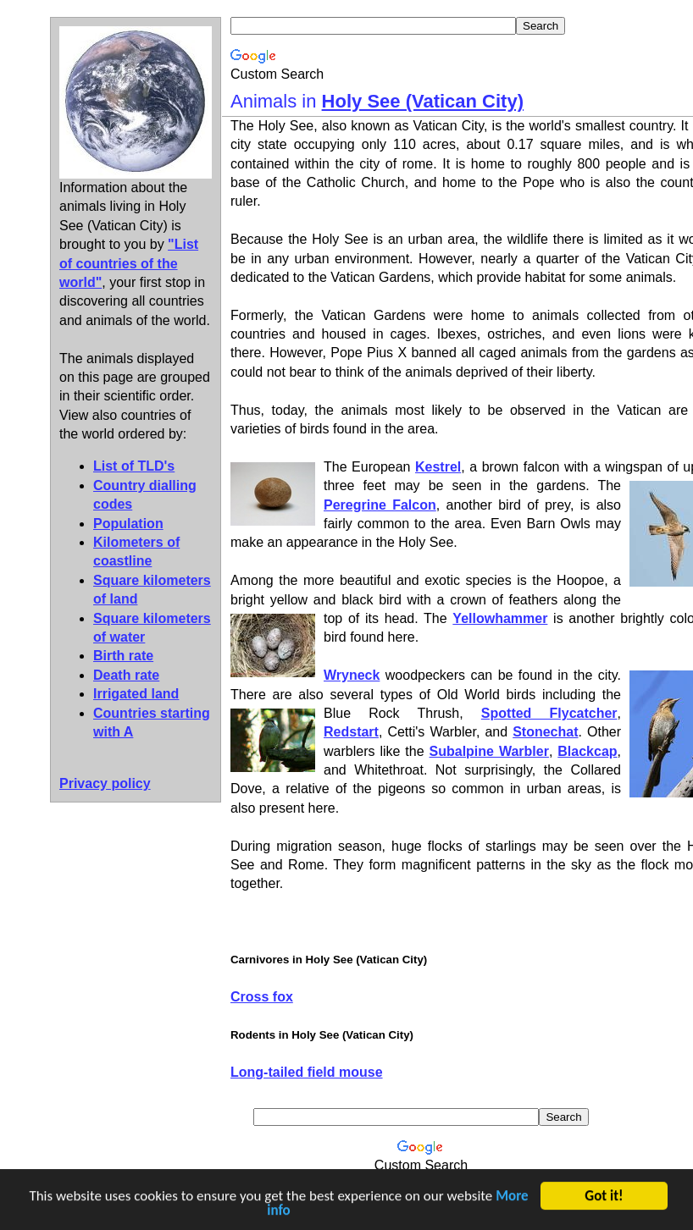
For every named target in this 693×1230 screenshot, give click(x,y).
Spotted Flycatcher (549, 713)
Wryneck (352, 675)
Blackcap (587, 751)
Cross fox (261, 997)
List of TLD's (134, 466)
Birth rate (123, 655)
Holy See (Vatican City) (423, 101)
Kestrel (438, 467)
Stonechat (545, 732)
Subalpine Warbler (489, 751)
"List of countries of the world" (128, 263)
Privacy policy (105, 783)
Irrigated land (136, 694)
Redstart (351, 732)
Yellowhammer (499, 618)
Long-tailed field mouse (306, 1072)
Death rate (126, 675)
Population (128, 523)
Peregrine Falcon (380, 505)
